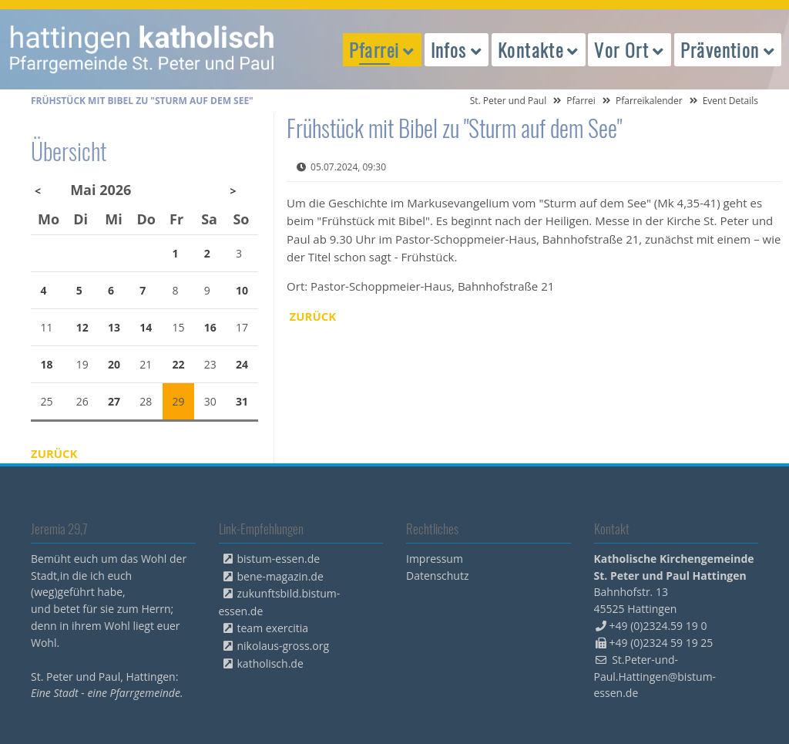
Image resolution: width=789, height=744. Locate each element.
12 (82, 327)
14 (145, 327)
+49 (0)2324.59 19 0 (658, 625)
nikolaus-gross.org (283, 645)
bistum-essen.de (279, 558)
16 (210, 327)
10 (242, 290)
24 (242, 364)
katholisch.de (270, 663)
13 (114, 327)
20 (114, 364)
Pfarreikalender (649, 100)
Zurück (313, 316)
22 (179, 364)
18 (47, 364)
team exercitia (273, 628)
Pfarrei (581, 100)
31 (242, 401)
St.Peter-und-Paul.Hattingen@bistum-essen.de (655, 676)
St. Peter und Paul (508, 100)
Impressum (434, 558)
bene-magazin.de (280, 576)
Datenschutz (437, 575)
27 (114, 401)
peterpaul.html (142, 49)
